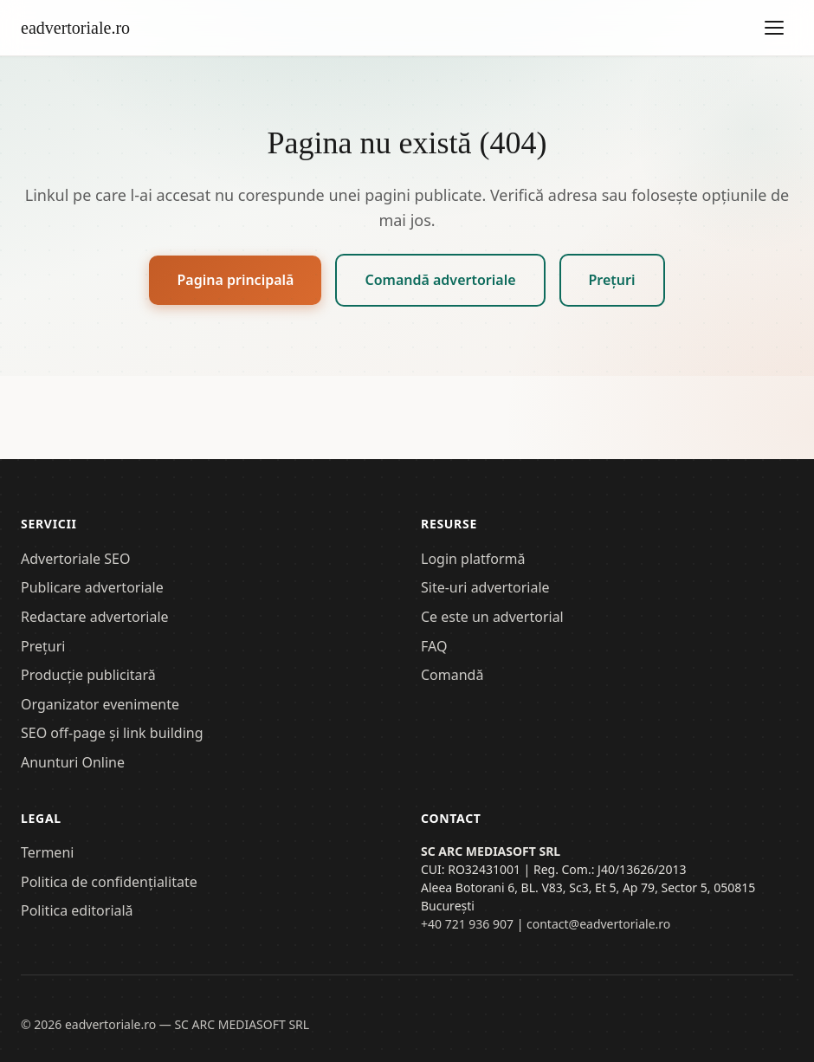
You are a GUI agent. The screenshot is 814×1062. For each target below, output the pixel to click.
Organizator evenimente (100, 704)
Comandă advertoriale (440, 279)
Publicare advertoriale (92, 587)
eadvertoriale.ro (75, 27)
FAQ (434, 646)
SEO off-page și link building (112, 732)
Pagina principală (235, 279)
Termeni (47, 852)
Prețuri (612, 279)
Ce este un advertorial (492, 616)
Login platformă (473, 558)
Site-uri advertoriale (485, 587)
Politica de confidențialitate (109, 881)
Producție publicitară (88, 674)
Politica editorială (77, 910)
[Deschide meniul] (774, 28)
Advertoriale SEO (75, 558)
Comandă (452, 674)
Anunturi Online (73, 762)
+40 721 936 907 (467, 924)
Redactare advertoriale (95, 616)
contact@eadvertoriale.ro (598, 924)
